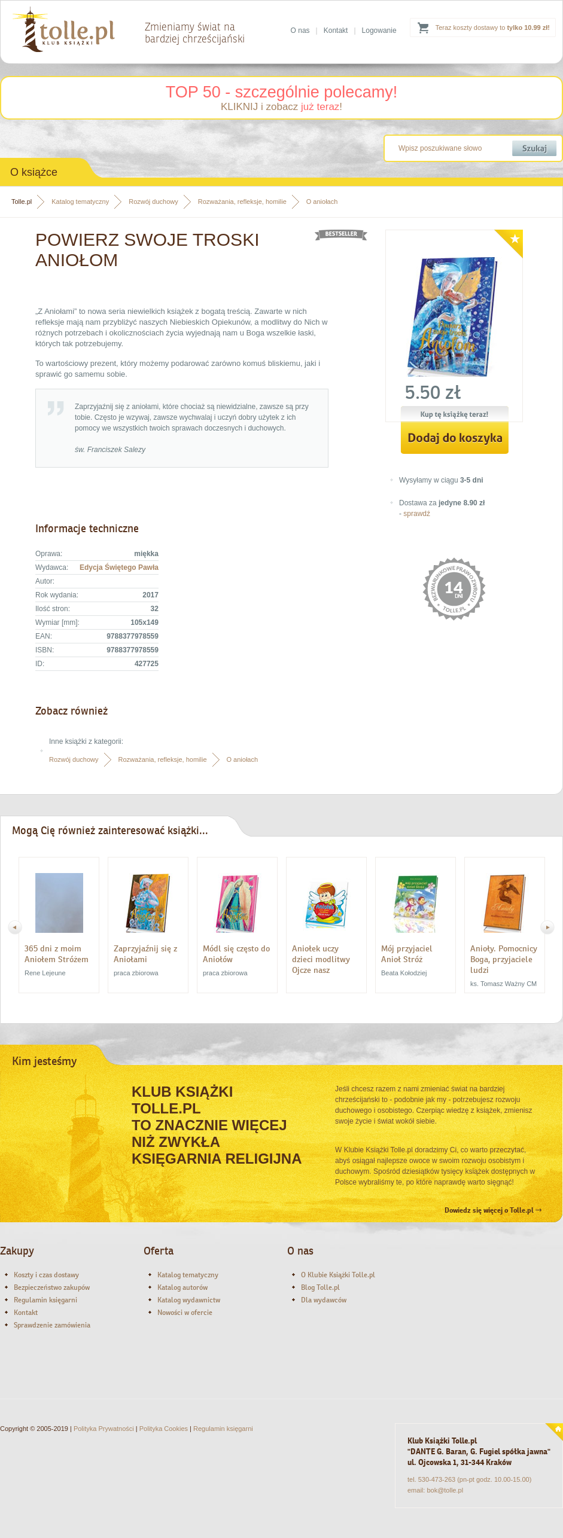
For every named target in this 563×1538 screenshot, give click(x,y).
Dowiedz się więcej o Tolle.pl (493, 1210)
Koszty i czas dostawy (46, 1274)
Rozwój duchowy (153, 201)
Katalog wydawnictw (188, 1300)
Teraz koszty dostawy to (493, 27)
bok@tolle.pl (445, 1490)
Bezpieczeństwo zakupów (52, 1287)
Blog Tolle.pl (320, 1287)
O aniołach (322, 201)
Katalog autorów (182, 1287)
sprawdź (416, 513)
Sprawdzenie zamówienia (52, 1325)
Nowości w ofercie (184, 1312)
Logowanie (379, 30)
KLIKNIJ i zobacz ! (281, 106)
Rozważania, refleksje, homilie (242, 201)
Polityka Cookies (163, 1428)
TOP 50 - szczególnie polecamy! (282, 92)
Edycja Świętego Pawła (119, 567)
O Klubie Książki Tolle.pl (338, 1274)
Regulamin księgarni (45, 1300)
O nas (300, 30)
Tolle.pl (21, 201)
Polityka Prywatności (104, 1428)
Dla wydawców (323, 1300)
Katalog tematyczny (80, 201)
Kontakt (336, 30)
